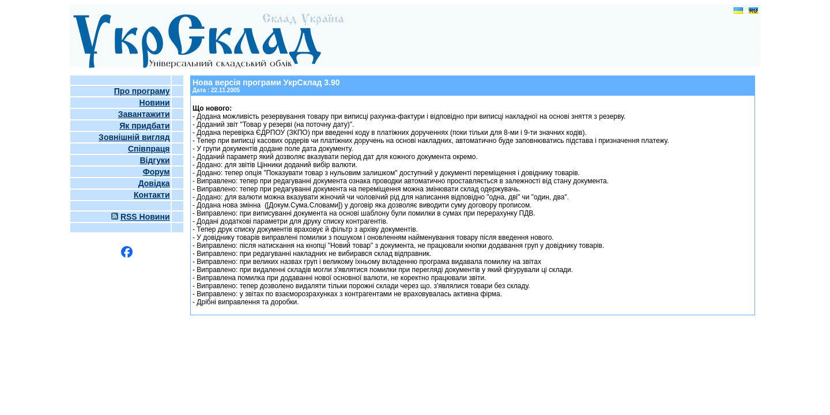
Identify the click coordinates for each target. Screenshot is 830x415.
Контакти (152, 194)
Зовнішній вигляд (134, 137)
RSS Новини (145, 216)
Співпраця (149, 148)
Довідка (154, 183)
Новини (154, 102)
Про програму (142, 91)
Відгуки (154, 160)
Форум (156, 171)
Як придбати (144, 125)
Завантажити (144, 114)
